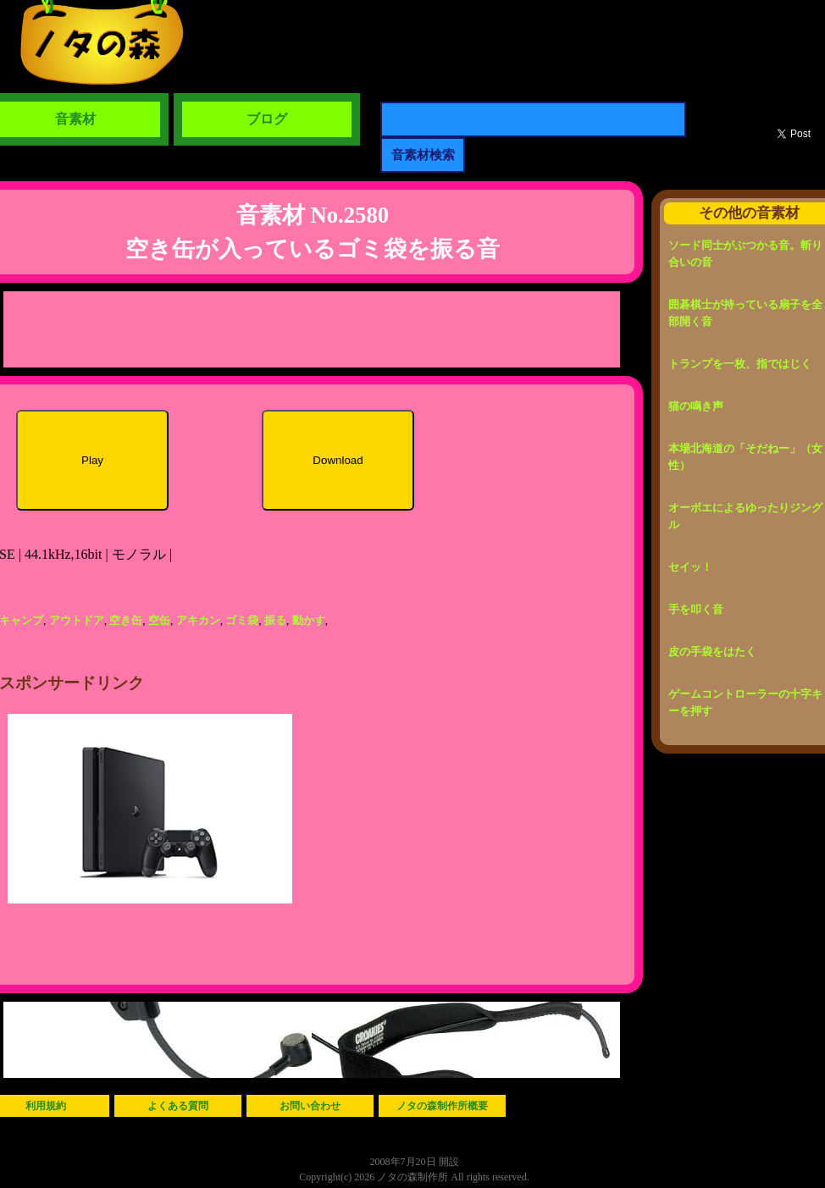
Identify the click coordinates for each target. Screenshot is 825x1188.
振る (275, 620)
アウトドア (76, 620)
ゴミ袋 (241, 620)
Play (92, 460)
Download (338, 460)
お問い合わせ (310, 1106)
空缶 (159, 620)
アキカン (198, 620)
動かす (308, 620)
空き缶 (125, 620)
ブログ (266, 119)
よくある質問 (177, 1106)
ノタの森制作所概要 (442, 1106)
